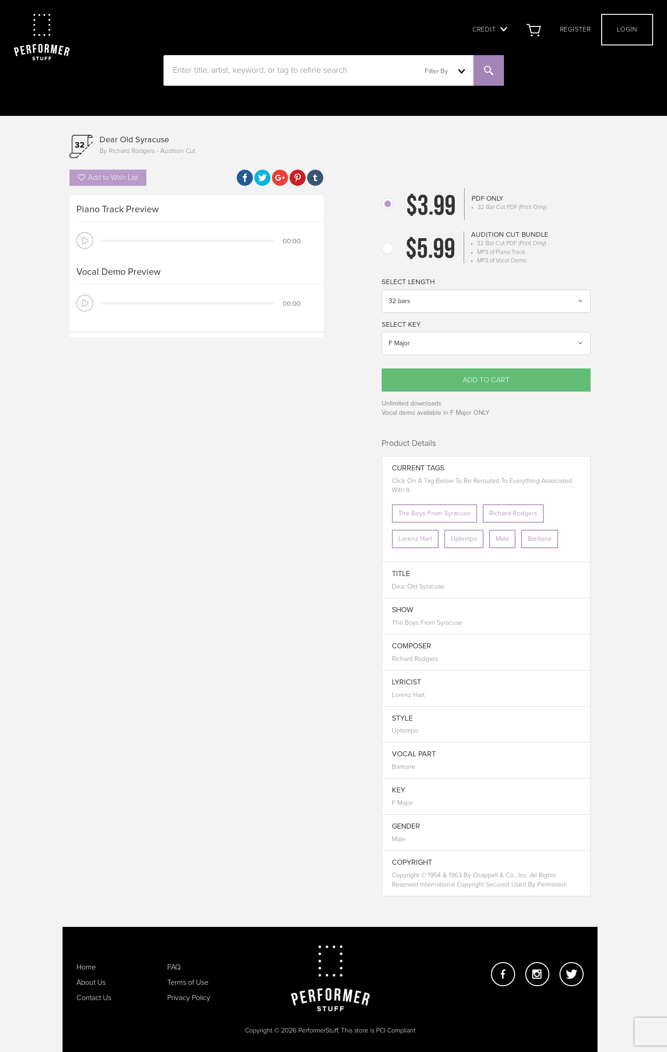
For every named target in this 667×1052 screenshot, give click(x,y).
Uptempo (464, 539)
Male (502, 539)
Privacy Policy (188, 997)
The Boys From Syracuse (434, 513)
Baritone (540, 539)
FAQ (174, 967)
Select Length (408, 282)
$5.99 (430, 251)
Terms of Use (187, 982)
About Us (91, 982)
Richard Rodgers (513, 513)
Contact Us (93, 997)
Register (575, 29)
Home (86, 967)
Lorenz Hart (415, 539)
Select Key (401, 324)
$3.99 (431, 208)
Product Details (409, 443)
